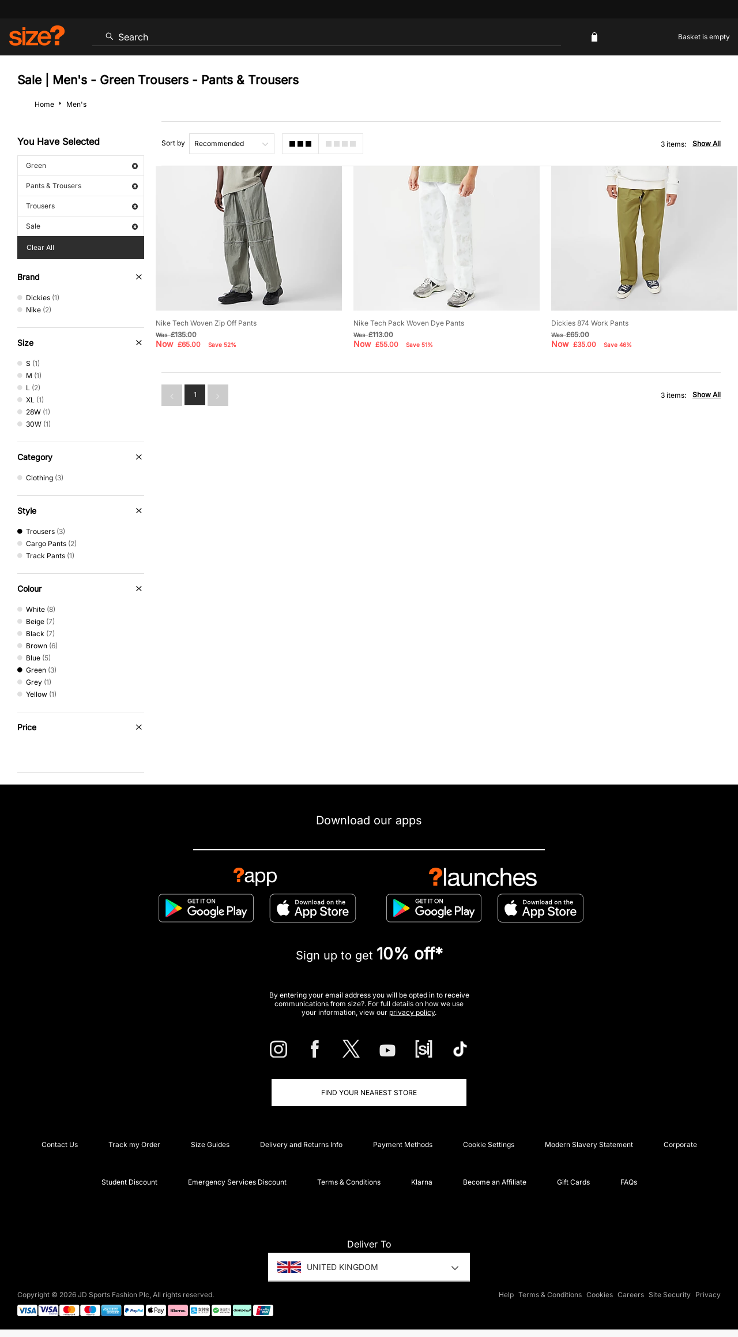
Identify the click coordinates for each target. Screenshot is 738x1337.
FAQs (628, 1182)
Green (82, 165)
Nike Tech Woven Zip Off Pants (206, 323)
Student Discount (129, 1182)
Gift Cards (573, 1182)
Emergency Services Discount (237, 1182)
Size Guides (210, 1144)
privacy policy (412, 1012)
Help (506, 1294)
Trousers (82, 205)
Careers (630, 1294)
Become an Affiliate (494, 1182)
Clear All (40, 247)
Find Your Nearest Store (369, 1092)
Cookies (599, 1294)
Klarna (421, 1182)
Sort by (173, 143)
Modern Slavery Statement (589, 1144)
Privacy (708, 1294)
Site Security (670, 1294)
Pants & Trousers (82, 185)
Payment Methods (402, 1144)
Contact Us (60, 1144)
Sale (82, 226)
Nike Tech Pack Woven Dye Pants (408, 323)
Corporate (680, 1144)
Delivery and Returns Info (301, 1144)
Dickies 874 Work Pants (589, 323)
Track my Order (134, 1144)
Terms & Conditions (349, 1182)
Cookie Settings (488, 1144)
